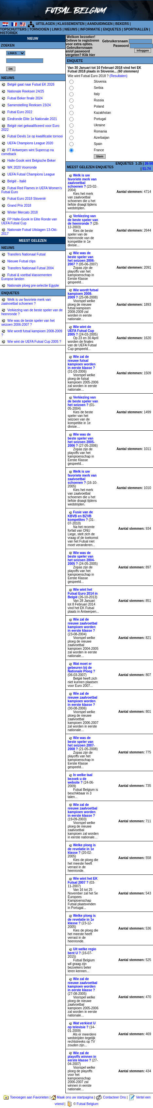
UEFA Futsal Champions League (31, 174)
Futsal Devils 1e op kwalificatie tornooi (35, 136)
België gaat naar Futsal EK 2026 (31, 84)
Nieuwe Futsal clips (21, 261)
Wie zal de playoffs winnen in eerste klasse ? (82, 1056)
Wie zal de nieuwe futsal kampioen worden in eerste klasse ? (81, 362)
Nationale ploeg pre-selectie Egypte (33, 285)
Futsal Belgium (87, 1104)
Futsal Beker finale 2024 (25, 98)
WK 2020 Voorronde (22, 167)
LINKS (57, 29)
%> (15, 53)
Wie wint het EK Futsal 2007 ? (82, 880)
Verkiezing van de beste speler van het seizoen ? (83, 401)
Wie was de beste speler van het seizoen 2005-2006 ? (81, 440)
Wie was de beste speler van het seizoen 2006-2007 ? (28, 322)
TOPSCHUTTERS (13, 29)
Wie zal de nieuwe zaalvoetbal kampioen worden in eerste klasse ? (82, 625)
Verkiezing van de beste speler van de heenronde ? (83, 219)
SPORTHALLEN (136, 29)
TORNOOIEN (39, 29)
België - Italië (16, 181)
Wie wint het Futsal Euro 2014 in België (83, 593)
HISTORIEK (9, 33)
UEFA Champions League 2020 (30, 143)
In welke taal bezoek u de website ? (80, 778)
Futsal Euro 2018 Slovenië (26, 198)
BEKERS (122, 24)
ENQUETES (112, 29)
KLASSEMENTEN (71, 24)
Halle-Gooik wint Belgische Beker (31, 160)
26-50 (148, 163)
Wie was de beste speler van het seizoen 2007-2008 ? (81, 743)
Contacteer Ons (114, 1097)
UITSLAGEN (45, 24)
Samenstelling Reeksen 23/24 (29, 105)
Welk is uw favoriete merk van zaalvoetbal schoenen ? (26, 301)
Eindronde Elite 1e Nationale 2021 (32, 119)
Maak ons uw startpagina (75, 1097)
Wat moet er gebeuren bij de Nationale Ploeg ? (81, 667)
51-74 (147, 169)
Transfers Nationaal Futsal (26, 254)
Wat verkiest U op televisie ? (81, 1025)
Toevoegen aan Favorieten (29, 1097)
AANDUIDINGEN (100, 24)
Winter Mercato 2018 (22, 212)
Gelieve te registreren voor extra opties (82, 42)
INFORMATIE (90, 29)
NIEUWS (70, 29)
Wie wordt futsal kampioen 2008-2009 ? (83, 293)
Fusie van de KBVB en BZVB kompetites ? (80, 516)
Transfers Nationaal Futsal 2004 (30, 268)
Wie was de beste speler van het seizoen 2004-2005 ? (81, 558)
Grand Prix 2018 (19, 205)
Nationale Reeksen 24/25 (25, 91)
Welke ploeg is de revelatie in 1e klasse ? (82, 848)
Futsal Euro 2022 (19, 112)
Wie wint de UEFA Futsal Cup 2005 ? (34, 341)
